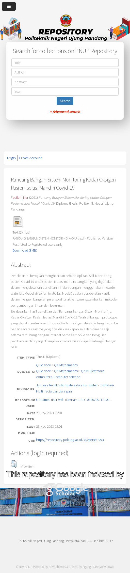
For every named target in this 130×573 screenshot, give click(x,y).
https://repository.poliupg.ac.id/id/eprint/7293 (70, 439)
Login (11, 158)
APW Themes (57, 567)
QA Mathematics (66, 365)
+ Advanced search (65, 111)
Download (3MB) (25, 250)
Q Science (43, 365)
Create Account (30, 158)
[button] (13, 464)
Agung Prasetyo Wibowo (98, 567)
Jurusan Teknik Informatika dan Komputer (66, 385)
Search (65, 101)
